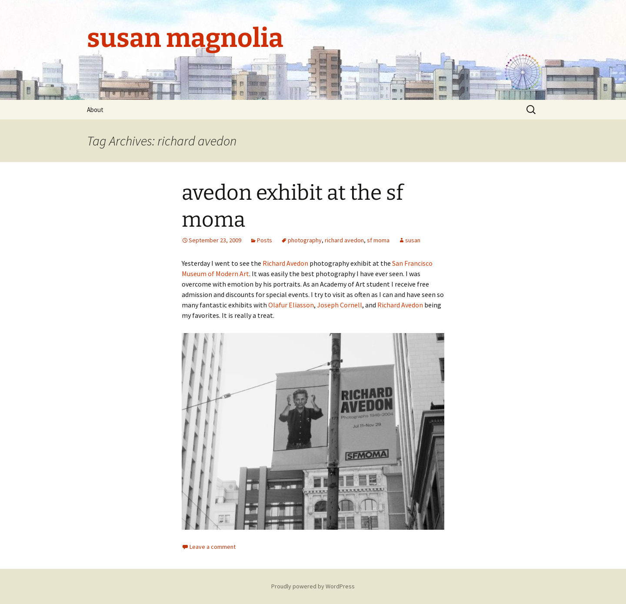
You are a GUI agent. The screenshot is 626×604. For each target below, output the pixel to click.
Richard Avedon (285, 263)
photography (305, 240)
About (95, 110)
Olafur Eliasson (291, 304)
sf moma (378, 240)
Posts (264, 240)
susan (412, 240)
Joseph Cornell (339, 304)
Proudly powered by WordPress (313, 586)
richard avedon (344, 240)
